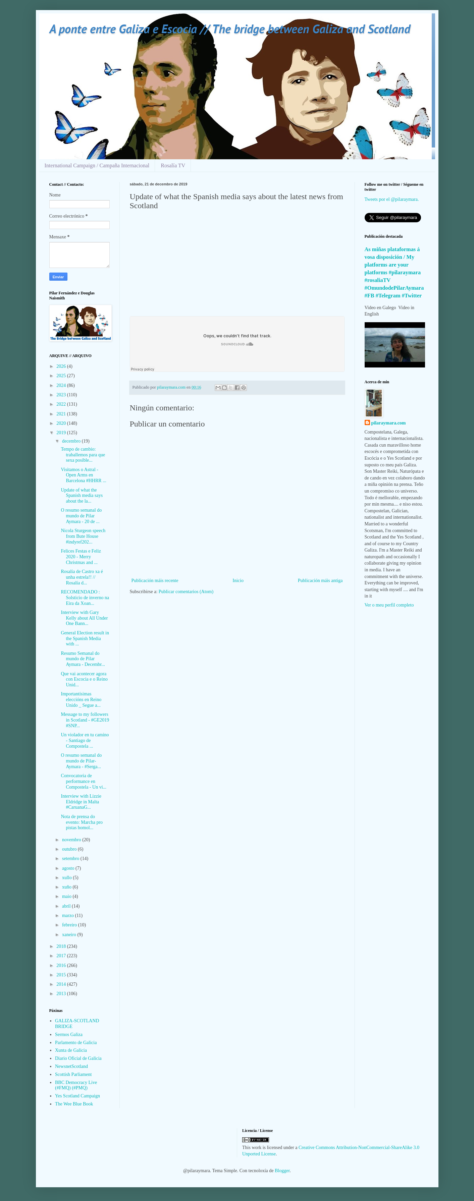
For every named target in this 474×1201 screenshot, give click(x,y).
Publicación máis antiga (320, 580)
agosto (68, 868)
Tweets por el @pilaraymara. (392, 199)
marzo (68, 915)
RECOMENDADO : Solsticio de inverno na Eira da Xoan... (85, 597)
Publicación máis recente (154, 580)
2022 (61, 404)
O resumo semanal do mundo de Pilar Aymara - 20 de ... (81, 516)
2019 (61, 432)
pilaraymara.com (388, 422)
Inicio (238, 580)
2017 (61, 955)
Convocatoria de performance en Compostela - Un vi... (83, 781)
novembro (72, 839)
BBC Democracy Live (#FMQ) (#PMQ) (76, 1085)
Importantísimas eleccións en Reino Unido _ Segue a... (81, 699)
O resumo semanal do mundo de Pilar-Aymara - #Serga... (81, 761)
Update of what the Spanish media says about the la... (82, 496)
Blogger (282, 1170)
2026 (61, 366)
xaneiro (69, 934)
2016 (61, 965)
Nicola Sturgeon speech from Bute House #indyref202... (83, 536)
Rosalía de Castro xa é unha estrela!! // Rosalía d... (82, 577)
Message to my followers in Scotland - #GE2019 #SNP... (85, 720)
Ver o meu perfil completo (389, 605)
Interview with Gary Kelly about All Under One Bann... (84, 618)
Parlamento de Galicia (76, 1042)
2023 (61, 394)
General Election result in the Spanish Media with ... (85, 638)
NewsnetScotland (71, 1066)
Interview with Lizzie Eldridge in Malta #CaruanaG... (81, 802)
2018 (61, 946)
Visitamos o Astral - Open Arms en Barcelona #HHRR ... (83, 475)
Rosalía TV (173, 165)
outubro (70, 849)
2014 (61, 984)
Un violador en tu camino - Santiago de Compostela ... (85, 740)
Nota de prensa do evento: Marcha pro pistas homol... (82, 822)
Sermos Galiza (69, 1034)
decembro (72, 441)
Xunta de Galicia (71, 1050)
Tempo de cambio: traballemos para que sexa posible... (83, 455)
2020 (61, 423)
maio (67, 896)
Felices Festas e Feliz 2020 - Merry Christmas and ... (81, 557)
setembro (71, 858)
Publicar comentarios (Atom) (186, 591)
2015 (61, 974)
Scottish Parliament (73, 1074)
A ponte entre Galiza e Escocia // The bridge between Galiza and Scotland (229, 29)
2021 (61, 413)
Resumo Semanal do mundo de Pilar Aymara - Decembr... (83, 659)
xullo (67, 877)
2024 (61, 385)
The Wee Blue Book (74, 1103)
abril (67, 906)
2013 (61, 993)
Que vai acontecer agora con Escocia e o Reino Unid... (84, 679)
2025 (61, 375)
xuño (67, 887)
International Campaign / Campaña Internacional (97, 165)
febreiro (70, 924)
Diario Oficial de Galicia (78, 1058)
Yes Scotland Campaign (77, 1095)
